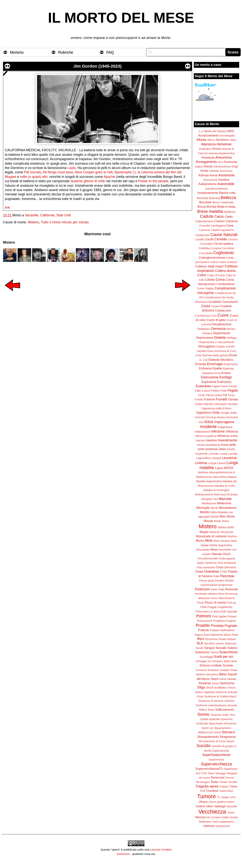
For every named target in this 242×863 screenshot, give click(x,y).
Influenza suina (227, 435)
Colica (222, 262)
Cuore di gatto (216, 320)
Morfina (232, 536)
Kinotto (231, 449)
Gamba (233, 399)
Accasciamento (208, 135)
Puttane (215, 630)
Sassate (221, 647)
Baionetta (202, 198)
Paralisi (219, 580)
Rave (235, 634)
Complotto (214, 301)
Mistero (33, 222)
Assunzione (210, 179)
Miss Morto (227, 516)
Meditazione (209, 503)
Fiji (225, 395)
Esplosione (208, 381)
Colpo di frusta (216, 275)
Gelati (198, 404)
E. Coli (204, 359)
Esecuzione (209, 377)
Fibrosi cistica (214, 395)
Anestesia (208, 157)
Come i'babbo (205, 288)
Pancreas (227, 576)
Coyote (215, 306)
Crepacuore (223, 310)
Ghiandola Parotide (225, 404)
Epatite (217, 368)
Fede (223, 390)
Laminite (213, 453)
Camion (219, 221)
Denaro (230, 328)
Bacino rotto (227, 192)
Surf (197, 773)
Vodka (225, 817)
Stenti (217, 732)
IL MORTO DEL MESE (121, 18)
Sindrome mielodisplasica (211, 705)
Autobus (223, 179)
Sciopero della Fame (224, 661)
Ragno (199, 634)
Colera (214, 262)
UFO (233, 797)
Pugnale (231, 626)
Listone (221, 463)
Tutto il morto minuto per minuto (65, 222)
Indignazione (202, 431)
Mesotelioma (227, 507)
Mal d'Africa (220, 476)
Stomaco (228, 732)
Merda (214, 507)
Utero (209, 806)
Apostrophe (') (125, 172)
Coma (220, 279)
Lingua (212, 463)
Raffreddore (227, 630)
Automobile (225, 184)
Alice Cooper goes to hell (94, 172)
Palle (216, 576)
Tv (218, 797)
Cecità (209, 239)
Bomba (211, 206)
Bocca (202, 206)
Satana (232, 647)
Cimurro (233, 239)
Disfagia (232, 337)
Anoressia (230, 161)
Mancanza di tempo (226, 494)
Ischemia (211, 449)
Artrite (204, 170)
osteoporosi (223, 826)
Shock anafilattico (216, 687)
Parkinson (202, 589)
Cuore (223, 315)
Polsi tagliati (219, 616)
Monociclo (227, 532)
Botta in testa (226, 206)
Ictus (209, 421)
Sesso (215, 683)
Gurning (211, 417)
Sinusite (232, 705)
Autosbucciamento (216, 188)
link (7, 207)
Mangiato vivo (209, 499)
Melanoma (224, 503)
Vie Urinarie (213, 817)
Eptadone (208, 373)
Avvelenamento (207, 192)
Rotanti (231, 639)
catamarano (227, 821)
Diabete (220, 337)
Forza (231, 395)
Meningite (203, 507)
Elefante (214, 359)
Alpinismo (208, 144)
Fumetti (221, 399)
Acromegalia (227, 135)
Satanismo (202, 652)
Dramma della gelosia (215, 355)
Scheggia (201, 661)
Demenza (218, 329)
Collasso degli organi (209, 266)
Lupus (219, 468)
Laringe (232, 453)
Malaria (232, 476)
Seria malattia (227, 678)
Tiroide (223, 782)
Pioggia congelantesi (219, 606)
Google (224, 412)
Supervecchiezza (216, 764)
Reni (200, 639)
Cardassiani (202, 235)
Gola (216, 412)
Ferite (201, 395)
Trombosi (212, 790)
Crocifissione (202, 315)
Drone (233, 355)
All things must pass (58, 172)
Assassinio (226, 175)
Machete (203, 472)
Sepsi (215, 678)
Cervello (221, 239)
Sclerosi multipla (210, 665)
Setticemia (227, 683)
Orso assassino (205, 567)
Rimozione (211, 639)
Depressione (204, 337)
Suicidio (203, 745)
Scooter (228, 665)
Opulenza (210, 562)
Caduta (206, 216)
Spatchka (214, 719)
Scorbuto (201, 670)
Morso (200, 540)
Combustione (225, 284)
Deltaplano (203, 328)
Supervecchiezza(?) (209, 768)
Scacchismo (228, 652)
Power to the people (153, 181)
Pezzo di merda (215, 602)
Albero (211, 139)
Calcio (219, 216)
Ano (220, 161)
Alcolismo (222, 139)
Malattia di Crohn (225, 485)
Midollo (204, 512)
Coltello (210, 279)
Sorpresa (215, 714)
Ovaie (199, 571)
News (214, 549)
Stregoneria (228, 736)
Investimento (227, 440)
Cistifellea (204, 248)
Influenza (232, 431)
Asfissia (203, 175)
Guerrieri (200, 417)
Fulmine (209, 399)
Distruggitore (207, 346)
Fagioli (216, 386)
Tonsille (232, 782)
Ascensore (226, 170)
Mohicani (214, 532)
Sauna (215, 652)
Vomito (234, 817)
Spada (204, 719)
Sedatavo (213, 670)
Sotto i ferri (228, 714)
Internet (200, 440)
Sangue (209, 647)
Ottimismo (230, 567)
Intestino (211, 440)
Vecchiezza (212, 812)
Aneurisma (223, 157)
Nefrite (213, 545)
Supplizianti (230, 768)
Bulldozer (230, 211)
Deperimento (221, 333)
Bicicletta (205, 202)
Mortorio (17, 52)
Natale (205, 545)
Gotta (233, 412)
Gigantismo (204, 412)
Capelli (215, 229)
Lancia (223, 453)
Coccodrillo (205, 253)
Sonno (203, 714)
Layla (71, 168)
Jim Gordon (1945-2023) (97, 66)
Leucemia (229, 458)
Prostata (217, 626)
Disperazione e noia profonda (216, 342)
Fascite (232, 386)
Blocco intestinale (222, 202)
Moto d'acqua (222, 540)
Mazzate (225, 499)
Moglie (204, 532)
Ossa (219, 567)
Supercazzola (220, 750)
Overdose (211, 571)
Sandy (199, 647)
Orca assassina (226, 562)
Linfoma (201, 463)
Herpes (221, 417)
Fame (224, 386)
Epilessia (228, 368)
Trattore (224, 786)
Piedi (203, 606)
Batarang (214, 198)
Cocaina (216, 248)
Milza (213, 512)
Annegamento (206, 162)
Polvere (232, 616)
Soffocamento (224, 709)
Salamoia (230, 643)
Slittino (203, 709)
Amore (216, 148)
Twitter (225, 797)
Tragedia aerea (206, 786)
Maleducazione (204, 494)
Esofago (226, 377)
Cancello (204, 225)
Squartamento (222, 728)
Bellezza (228, 197)
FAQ (110, 52)
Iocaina (201, 444)
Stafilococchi (205, 732)
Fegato (232, 390)
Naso (234, 540)
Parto (214, 589)
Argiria (199, 166)
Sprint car (207, 728)
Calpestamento (204, 221)
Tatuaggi (220, 773)
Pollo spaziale (228, 611)
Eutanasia (203, 386)
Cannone (204, 229)
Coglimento (223, 252)
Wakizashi (205, 821)
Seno (223, 674)
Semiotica (212, 674)
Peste (200, 602)
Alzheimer (224, 144)
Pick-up (231, 602)
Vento (230, 812)
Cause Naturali (223, 234)
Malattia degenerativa (209, 481)
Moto (209, 540)
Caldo (229, 216)
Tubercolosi (226, 790)
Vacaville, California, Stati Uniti (48, 215)
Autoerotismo (207, 184)
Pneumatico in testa (208, 611)
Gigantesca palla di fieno (216, 408)
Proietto (203, 625)
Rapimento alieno (220, 634)
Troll (202, 790)
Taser (211, 773)
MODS (228, 468)
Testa (214, 782)
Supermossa (216, 759)
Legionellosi (203, 458)
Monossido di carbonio (211, 536)
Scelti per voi (223, 657)
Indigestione (225, 427)
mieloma (209, 826)
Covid (205, 306)
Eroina (226, 373)
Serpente (205, 683)
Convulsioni (230, 301)
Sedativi (224, 670)
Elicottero (226, 359)
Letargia (216, 458)
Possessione (204, 620)
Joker (222, 449)
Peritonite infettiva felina (209, 593)
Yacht (215, 821)
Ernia (218, 373)
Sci (210, 661)
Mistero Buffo (226, 527)
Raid (206, 634)
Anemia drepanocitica (222, 153)
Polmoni (203, 616)
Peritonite (231, 589)
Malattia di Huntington (216, 490)
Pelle (221, 589)
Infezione (218, 431)
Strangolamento (208, 736)
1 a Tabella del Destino (212, 131)
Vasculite (231, 806)
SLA (200, 643)
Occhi (226, 554)
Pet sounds (32, 172)
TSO (204, 773)
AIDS (230, 131)
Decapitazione (222, 324)
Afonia (201, 140)
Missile (208, 521)
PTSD (223, 571)
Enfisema (205, 368)
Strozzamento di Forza (212, 741)
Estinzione (224, 381)
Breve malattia (210, 211)
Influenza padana (205, 435)
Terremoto (218, 777)
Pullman (203, 630)
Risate (222, 639)
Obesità (216, 554)
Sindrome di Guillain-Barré (220, 696)
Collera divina (225, 271)
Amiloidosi (205, 148)
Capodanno (227, 229)
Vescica (200, 817)
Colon (201, 275)
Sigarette (209, 692)
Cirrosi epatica (223, 243)
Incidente (208, 426)
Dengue (207, 333)
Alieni (233, 139)
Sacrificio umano (214, 643)
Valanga (219, 806)
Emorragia (215, 364)
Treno (233, 786)
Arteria (208, 166)
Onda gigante (227, 558)
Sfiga (201, 687)
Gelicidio (208, 404)
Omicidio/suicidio (208, 558)
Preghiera (219, 620)
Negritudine (225, 545)
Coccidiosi (228, 248)
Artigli (234, 166)
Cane (229, 225)
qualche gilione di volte (88, 181)
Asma (213, 175)
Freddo (199, 399)
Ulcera (203, 801)
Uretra (230, 801)
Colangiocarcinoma (212, 257)
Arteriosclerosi (221, 166)
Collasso (232, 262)
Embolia (200, 364)
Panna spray (206, 580)
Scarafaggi (206, 656)
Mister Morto (221, 521)
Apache (109, 177)
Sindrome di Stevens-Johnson (216, 700)
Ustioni (200, 806)
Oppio (200, 562)
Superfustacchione (216, 755)
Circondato (206, 243)
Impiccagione (224, 422)
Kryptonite (201, 453)
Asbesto (214, 170)
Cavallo (199, 239)
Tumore (206, 796)
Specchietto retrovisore (223, 723)
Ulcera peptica (217, 801)
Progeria (231, 620)
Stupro (230, 741)
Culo (214, 315)
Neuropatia (202, 549)
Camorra (232, 221)
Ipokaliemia (213, 444)
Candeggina (218, 225)
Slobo (211, 709)
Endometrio (231, 364)
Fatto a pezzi (202, 390)
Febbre (215, 390)
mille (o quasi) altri (34, 177)
